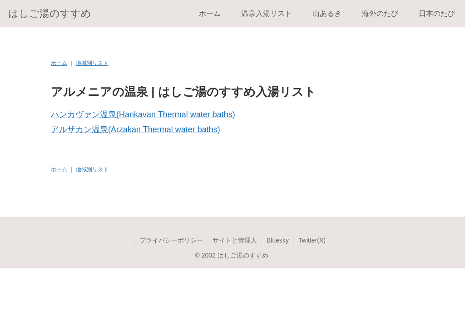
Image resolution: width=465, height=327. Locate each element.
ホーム (59, 63)
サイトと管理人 (235, 240)
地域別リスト (92, 63)
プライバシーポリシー (171, 240)
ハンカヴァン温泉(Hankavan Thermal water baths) (143, 114)
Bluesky (278, 240)
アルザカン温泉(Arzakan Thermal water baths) (135, 129)
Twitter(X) (312, 240)
